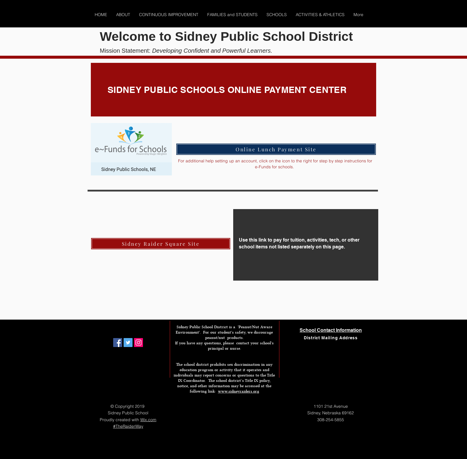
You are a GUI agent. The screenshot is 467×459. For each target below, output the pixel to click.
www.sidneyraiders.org (238, 391)
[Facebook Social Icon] (117, 342)
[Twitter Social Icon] (128, 342)
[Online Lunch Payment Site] (276, 149)
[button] (123, 14)
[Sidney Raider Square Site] (161, 244)
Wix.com (148, 419)
